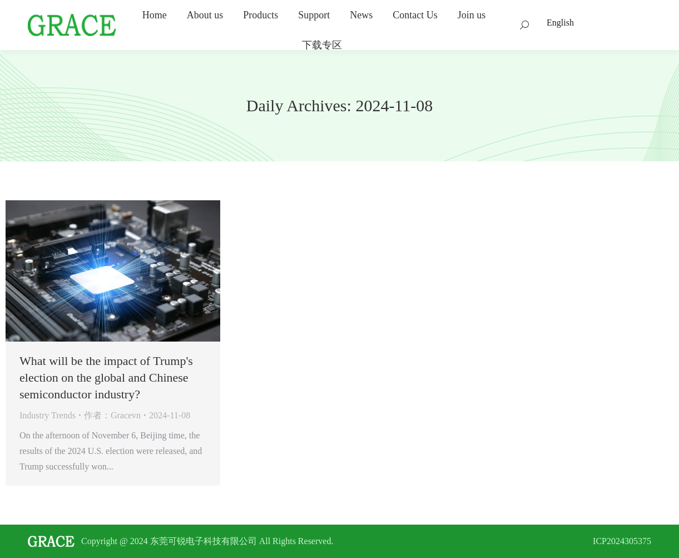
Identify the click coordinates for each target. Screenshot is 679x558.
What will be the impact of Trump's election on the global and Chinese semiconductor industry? (106, 377)
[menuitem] (154, 15)
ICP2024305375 (622, 541)
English (560, 22)
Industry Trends (47, 415)
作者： (112, 415)
